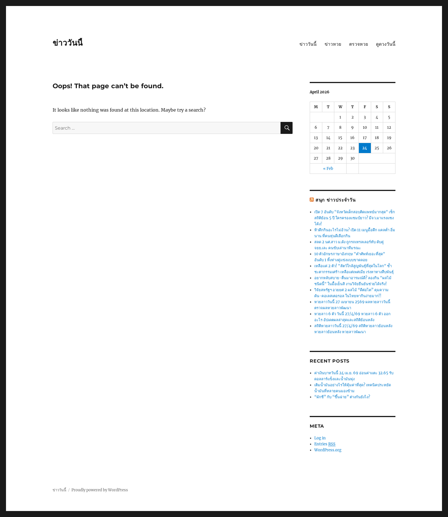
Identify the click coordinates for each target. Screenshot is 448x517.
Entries (324, 444)
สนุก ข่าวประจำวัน (335, 200)
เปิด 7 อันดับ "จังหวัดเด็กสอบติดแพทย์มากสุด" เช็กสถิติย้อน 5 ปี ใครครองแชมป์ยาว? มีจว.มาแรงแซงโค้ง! (354, 218)
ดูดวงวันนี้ (385, 44)
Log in (320, 438)
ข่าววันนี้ (68, 43)
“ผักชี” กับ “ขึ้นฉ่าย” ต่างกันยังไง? (342, 397)
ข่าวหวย (333, 44)
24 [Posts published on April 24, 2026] (364, 148)
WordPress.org (327, 450)
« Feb (328, 168)
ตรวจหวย (358, 44)
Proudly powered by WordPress (99, 490)
